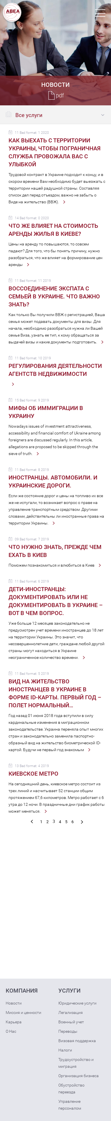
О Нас (11, 1031)
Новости (14, 1003)
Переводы (67, 1031)
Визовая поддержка (77, 1040)
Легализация (70, 1012)
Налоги (65, 1050)
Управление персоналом (69, 1104)
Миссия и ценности (23, 1012)
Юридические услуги (77, 1003)
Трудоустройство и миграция (76, 1063)
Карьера (14, 1022)
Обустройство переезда (71, 1088)
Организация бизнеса (78, 1075)
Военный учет (71, 1022)
